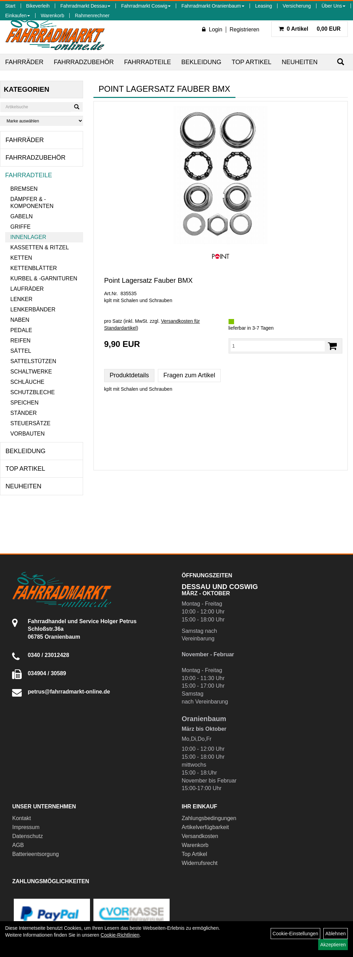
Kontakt (21, 818)
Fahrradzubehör (84, 62)
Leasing (263, 5)
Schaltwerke (31, 372)
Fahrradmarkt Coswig (146, 5)
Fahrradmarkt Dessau (85, 5)
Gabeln (21, 216)
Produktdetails (129, 375)
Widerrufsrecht (200, 863)
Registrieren (244, 29)
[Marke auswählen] (41, 121)
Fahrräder (24, 62)
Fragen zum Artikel (189, 375)
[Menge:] (278, 345)
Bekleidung (201, 62)
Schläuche (27, 382)
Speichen (24, 403)
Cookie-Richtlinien (120, 935)
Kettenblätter (33, 268)
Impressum (25, 827)
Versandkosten (200, 836)
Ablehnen (335, 933)
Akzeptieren (333, 944)
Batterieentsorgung (35, 854)
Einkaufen (17, 15)
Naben (19, 320)
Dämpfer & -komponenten (31, 202)
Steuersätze (30, 423)
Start (10, 5)
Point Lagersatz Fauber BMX (148, 280)
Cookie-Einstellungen (295, 933)
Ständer (23, 413)
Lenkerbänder (33, 309)
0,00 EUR (310, 29)
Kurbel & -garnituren (43, 278)
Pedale (21, 330)
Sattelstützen (33, 361)
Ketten (21, 258)
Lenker (21, 299)
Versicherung (297, 5)
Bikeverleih (38, 5)
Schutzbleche (32, 392)
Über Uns (333, 5)
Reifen (20, 340)
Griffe (20, 227)
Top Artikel (251, 62)
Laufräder (27, 289)
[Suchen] (340, 61)
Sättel (20, 351)
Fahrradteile (147, 62)
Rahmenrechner (92, 15)
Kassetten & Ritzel (39, 247)
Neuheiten (299, 62)
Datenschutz (27, 836)
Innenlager (28, 237)
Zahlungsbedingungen (209, 818)
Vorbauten (27, 434)
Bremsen (24, 189)
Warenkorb (52, 15)
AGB (18, 845)
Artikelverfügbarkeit (205, 827)
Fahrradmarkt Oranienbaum (212, 5)
